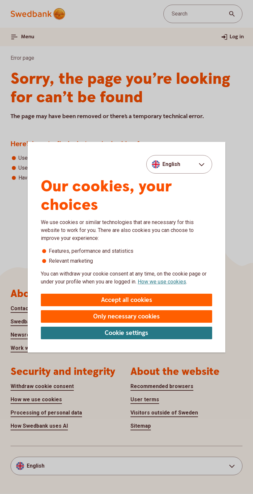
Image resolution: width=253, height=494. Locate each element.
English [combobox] (171, 164)
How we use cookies (162, 282)
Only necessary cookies (126, 317)
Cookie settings (126, 333)
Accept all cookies (126, 300)
